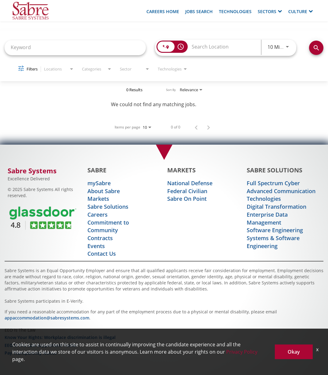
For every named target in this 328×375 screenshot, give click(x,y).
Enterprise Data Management (267, 218)
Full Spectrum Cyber (273, 183)
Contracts (100, 238)
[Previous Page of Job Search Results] (196, 127)
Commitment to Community (108, 226)
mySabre (99, 183)
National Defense (189, 183)
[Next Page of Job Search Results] (208, 127)
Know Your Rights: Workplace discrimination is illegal (60, 337)
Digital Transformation (276, 206)
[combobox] (75, 47)
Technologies (235, 11)
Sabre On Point (187, 198)
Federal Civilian (187, 191)
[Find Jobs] (316, 48)
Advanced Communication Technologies (281, 195)
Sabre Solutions (107, 206)
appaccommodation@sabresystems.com (47, 318)
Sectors (270, 11)
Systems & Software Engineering (273, 242)
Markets (98, 198)
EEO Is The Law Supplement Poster (41, 345)
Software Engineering (275, 230)
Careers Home (162, 11)
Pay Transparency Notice (31, 353)
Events (96, 246)
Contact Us (101, 253)
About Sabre (103, 191)
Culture (300, 11)
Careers (97, 214)
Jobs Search (199, 11)
